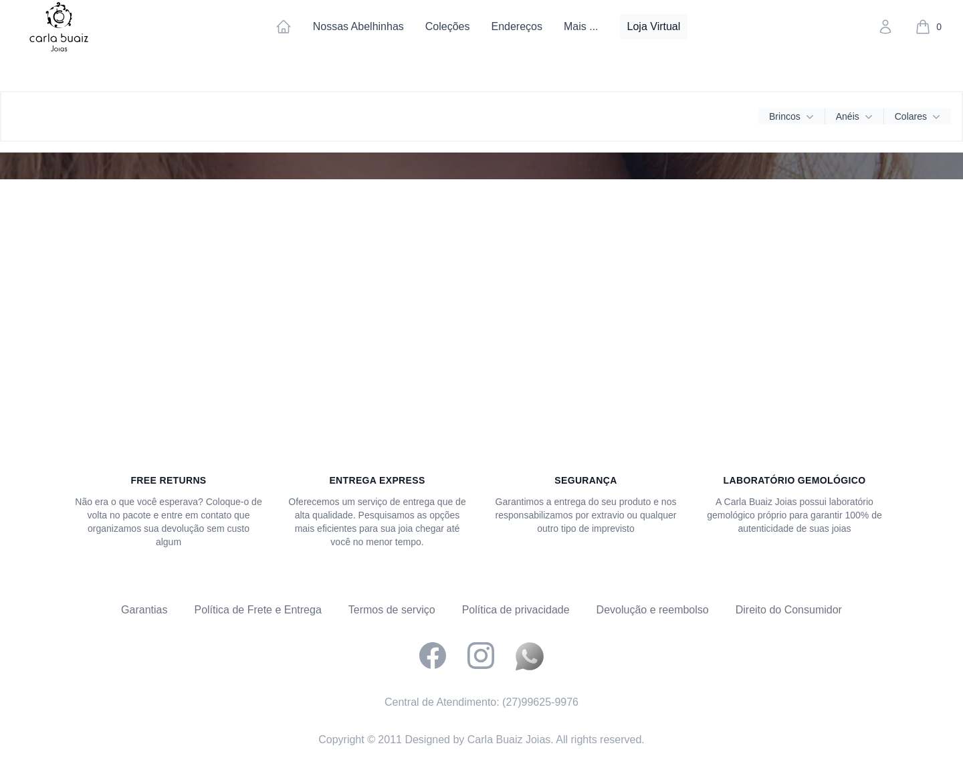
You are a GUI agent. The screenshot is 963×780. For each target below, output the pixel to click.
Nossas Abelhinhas (358, 26)
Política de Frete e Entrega (257, 609)
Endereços (516, 26)
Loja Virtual (654, 26)
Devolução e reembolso (653, 609)
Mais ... (581, 26)
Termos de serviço (391, 609)
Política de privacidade (516, 609)
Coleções (447, 26)
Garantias (144, 609)
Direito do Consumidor (789, 609)
